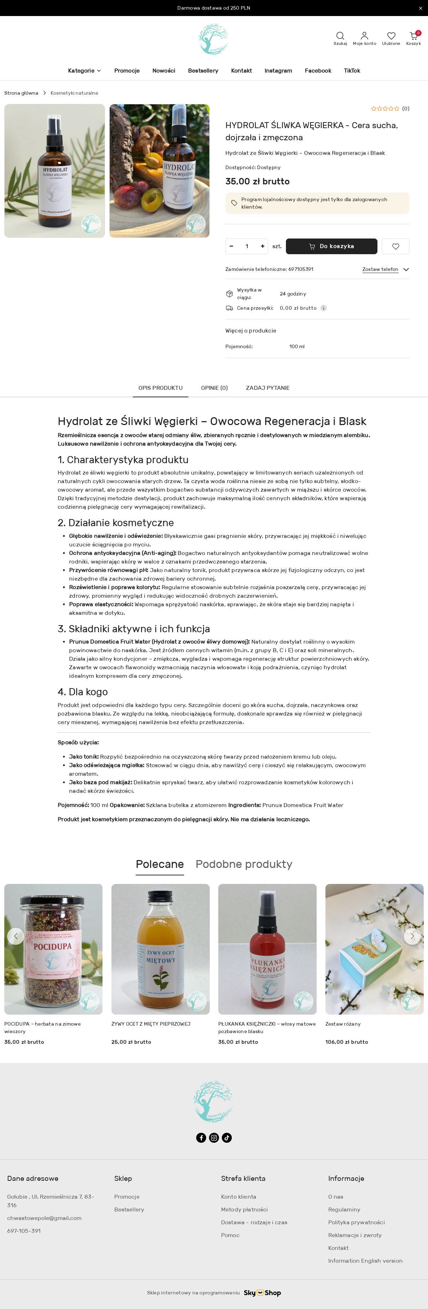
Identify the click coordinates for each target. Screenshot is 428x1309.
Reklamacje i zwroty (355, 1235)
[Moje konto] (364, 39)
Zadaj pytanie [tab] (267, 387)
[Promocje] (126, 71)
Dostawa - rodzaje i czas (254, 1222)
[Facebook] (318, 71)
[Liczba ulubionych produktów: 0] (391, 39)
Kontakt (338, 1248)
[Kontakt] (241, 71)
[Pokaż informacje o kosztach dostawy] (324, 308)
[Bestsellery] (203, 71)
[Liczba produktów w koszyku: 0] (413, 39)
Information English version (365, 1260)
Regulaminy (344, 1209)
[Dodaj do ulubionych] (395, 246)
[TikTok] (352, 71)
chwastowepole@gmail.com (44, 1218)
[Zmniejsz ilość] (231, 246)
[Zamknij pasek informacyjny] (420, 8)
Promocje (127, 1196)
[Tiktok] (227, 1138)
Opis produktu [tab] (161, 387)
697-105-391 (24, 1230)
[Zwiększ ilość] (262, 246)
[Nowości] (164, 71)
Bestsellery (129, 1209)
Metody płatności (244, 1209)
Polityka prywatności (356, 1222)
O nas (336, 1196)
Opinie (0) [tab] (214, 387)
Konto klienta (238, 1196)
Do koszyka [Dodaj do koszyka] (332, 246)
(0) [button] (405, 108)
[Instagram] (278, 71)
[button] (84, 71)
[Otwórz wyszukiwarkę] (340, 39)
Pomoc (230, 1235)
